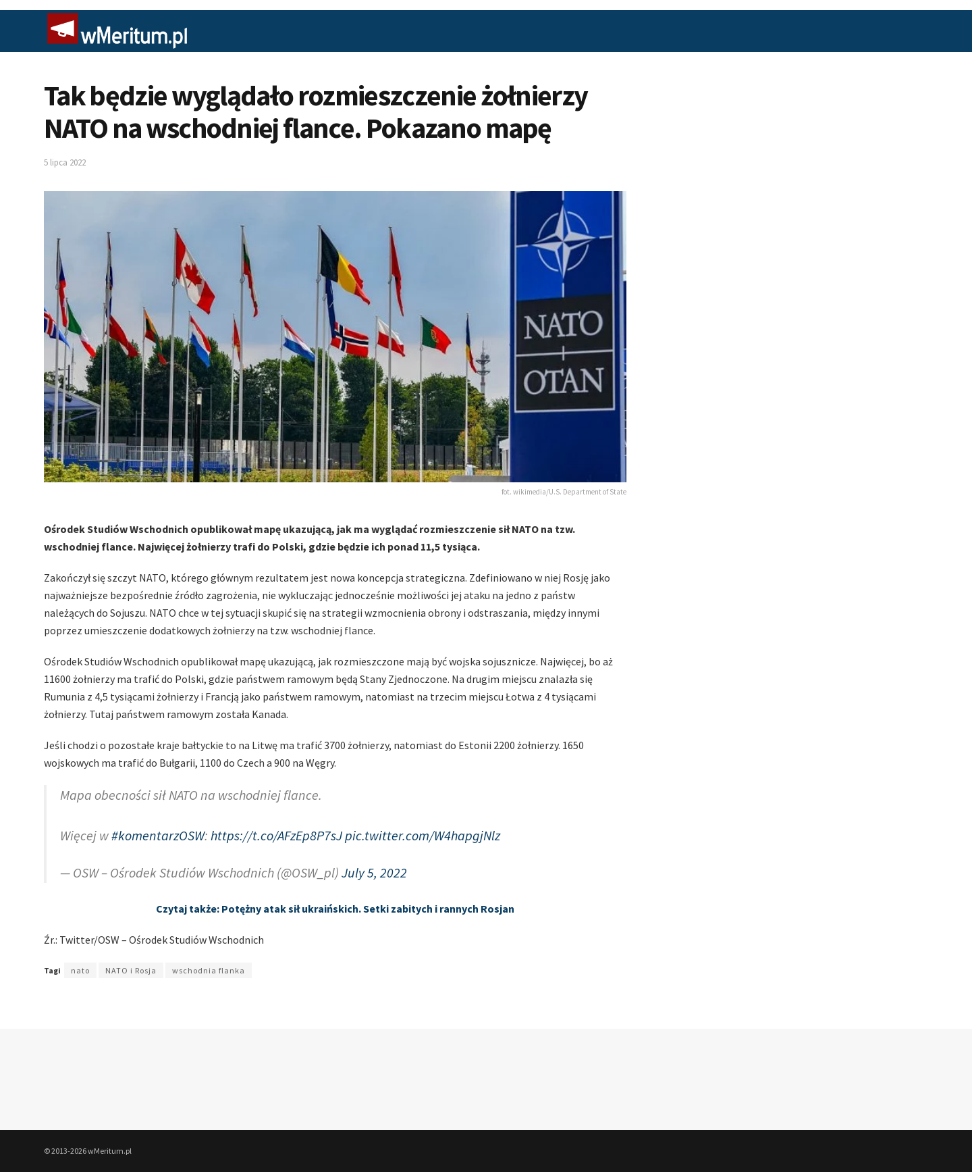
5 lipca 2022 (65, 162)
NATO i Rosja (131, 970)
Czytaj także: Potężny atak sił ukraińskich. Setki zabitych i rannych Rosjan (335, 908)
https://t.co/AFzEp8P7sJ (276, 835)
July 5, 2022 (374, 872)
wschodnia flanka (208, 970)
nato (80, 970)
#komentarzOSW (158, 835)
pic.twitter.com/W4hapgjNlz (422, 835)
